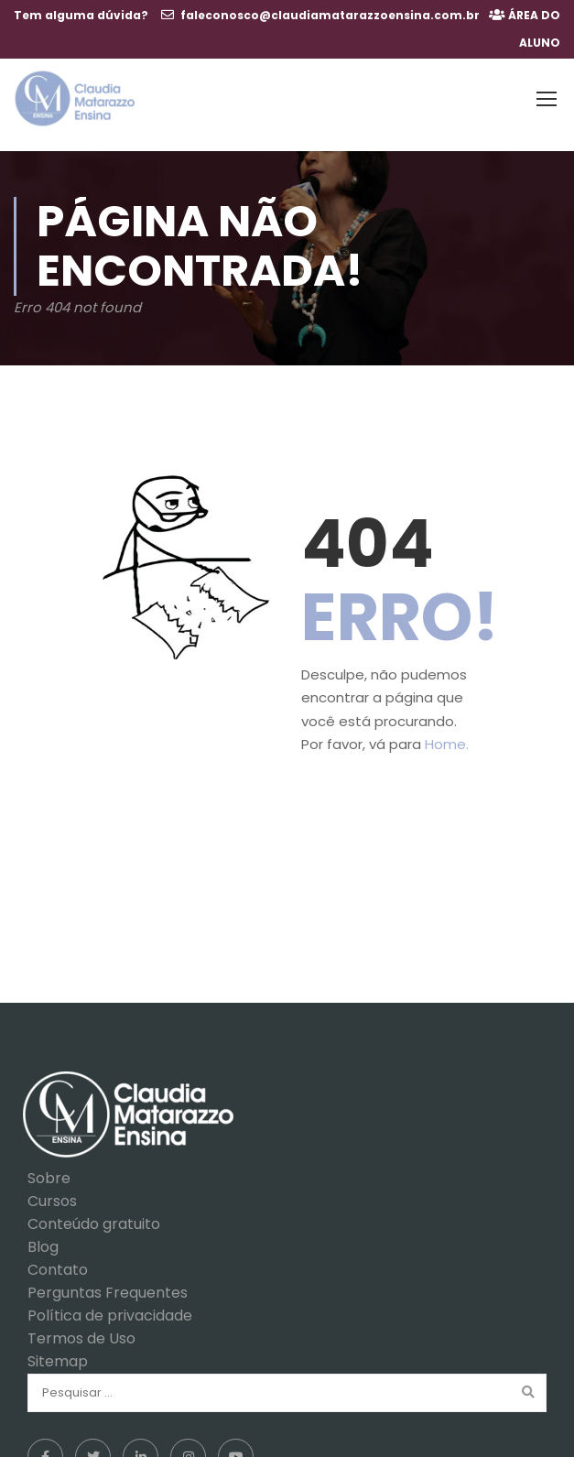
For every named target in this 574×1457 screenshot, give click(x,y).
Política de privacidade (109, 1307)
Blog (43, 1238)
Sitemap (57, 1353)
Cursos (52, 1192)
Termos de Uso (81, 1330)
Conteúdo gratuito (93, 1215)
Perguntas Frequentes (107, 1284)
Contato (57, 1261)
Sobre (48, 1169)
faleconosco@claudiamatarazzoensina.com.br (330, 15)
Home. (447, 735)
